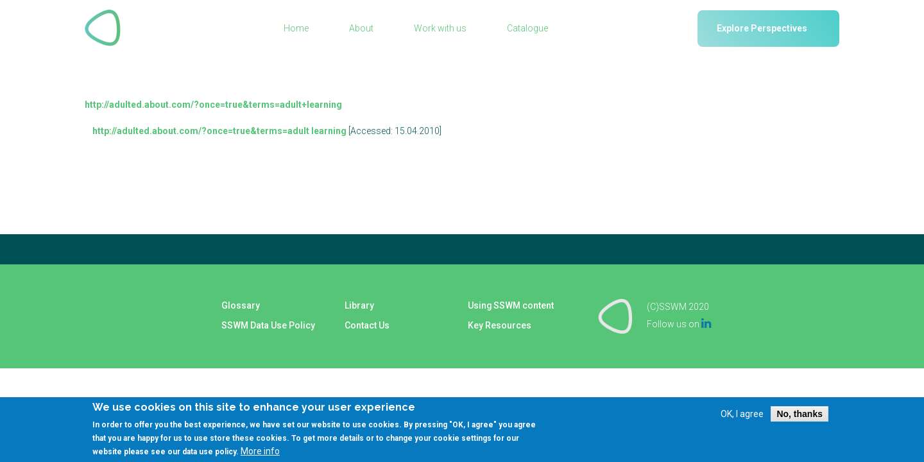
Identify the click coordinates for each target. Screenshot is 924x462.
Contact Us (366, 325)
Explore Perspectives (762, 28)
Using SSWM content (510, 306)
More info (260, 451)
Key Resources (499, 325)
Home (296, 28)
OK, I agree (742, 413)
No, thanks (799, 414)
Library (358, 306)
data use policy (209, 451)
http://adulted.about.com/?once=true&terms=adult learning (219, 131)
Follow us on (679, 323)
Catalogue (527, 28)
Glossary (240, 306)
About (361, 28)
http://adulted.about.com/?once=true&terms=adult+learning (213, 104)
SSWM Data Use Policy (267, 325)
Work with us (440, 28)
